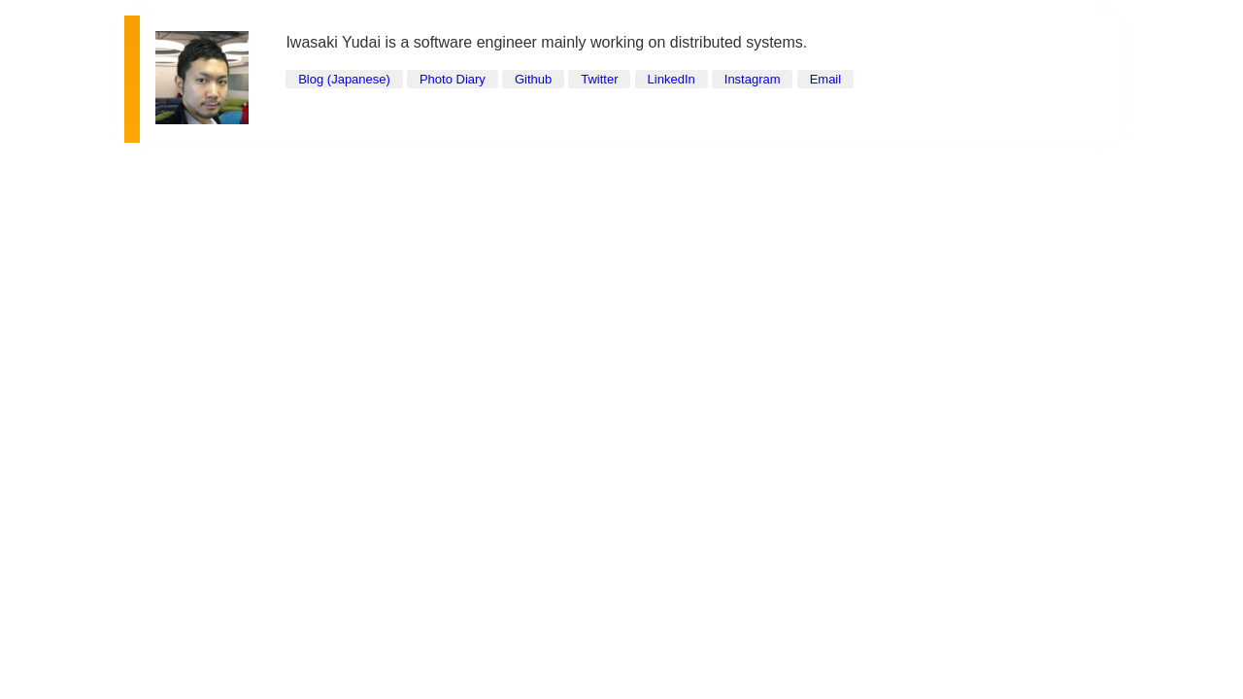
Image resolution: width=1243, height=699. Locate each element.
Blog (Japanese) (344, 79)
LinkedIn (671, 79)
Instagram (752, 79)
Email (826, 79)
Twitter (599, 79)
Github (533, 79)
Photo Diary (453, 79)
